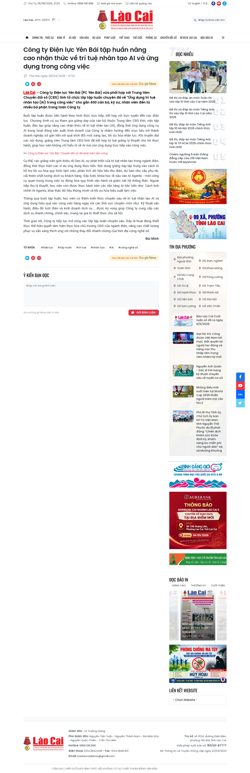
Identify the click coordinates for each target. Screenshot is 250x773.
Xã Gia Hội (207, 299)
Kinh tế (61, 37)
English (196, 3)
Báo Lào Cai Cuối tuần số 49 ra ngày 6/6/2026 (209, 320)
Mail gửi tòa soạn (109, 3)
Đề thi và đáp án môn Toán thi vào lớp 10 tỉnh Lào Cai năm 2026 (192, 100)
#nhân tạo (98, 247)
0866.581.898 (88, 745)
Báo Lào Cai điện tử (125, 20)
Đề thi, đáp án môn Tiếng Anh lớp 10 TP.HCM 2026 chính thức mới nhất (190, 143)
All (223, 37)
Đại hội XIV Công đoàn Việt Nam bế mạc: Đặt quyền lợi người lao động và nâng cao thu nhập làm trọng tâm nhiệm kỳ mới (209, 345)
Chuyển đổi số (168, 37)
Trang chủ (26, 37)
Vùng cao (179, 585)
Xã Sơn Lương (184, 306)
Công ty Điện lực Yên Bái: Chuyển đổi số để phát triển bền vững (67, 153)
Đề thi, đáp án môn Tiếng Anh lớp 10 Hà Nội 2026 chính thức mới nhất (190, 128)
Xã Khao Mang (210, 268)
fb (213, 3)
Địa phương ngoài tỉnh (183, 259)
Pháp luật (110, 37)
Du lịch (96, 37)
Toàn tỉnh (181, 268)
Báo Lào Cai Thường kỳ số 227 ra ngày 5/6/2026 (197, 628)
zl (224, 3)
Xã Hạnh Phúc (184, 292)
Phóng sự (151, 37)
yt (219, 3)
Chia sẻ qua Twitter (27, 84)
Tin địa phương (182, 246)
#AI (111, 247)
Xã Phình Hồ (208, 292)
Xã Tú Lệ (180, 286)
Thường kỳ (198, 585)
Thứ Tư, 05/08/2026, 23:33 (41, 3)
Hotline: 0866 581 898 (78, 3)
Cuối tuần (218, 585)
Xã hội (72, 37)
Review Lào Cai (188, 37)
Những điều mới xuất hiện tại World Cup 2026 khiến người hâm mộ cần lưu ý (209, 395)
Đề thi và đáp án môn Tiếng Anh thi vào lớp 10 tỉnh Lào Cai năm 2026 (191, 113)
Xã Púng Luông (210, 277)
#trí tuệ (81, 247)
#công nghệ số (128, 247)
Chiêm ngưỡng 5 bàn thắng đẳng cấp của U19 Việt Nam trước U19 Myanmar (188, 158)
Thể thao (124, 37)
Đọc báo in (207, 37)
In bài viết (33, 84)
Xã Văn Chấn (209, 306)
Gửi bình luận (145, 312)
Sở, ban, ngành (210, 261)
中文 (205, 3)
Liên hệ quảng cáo (138, 3)
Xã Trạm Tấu (209, 286)
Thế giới (137, 37)
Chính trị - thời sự (43, 37)
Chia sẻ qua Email (39, 84)
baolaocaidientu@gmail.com (96, 756)
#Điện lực (47, 247)
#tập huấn (65, 247)
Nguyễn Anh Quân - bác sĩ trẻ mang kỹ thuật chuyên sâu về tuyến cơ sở (209, 372)
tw (240, 403)
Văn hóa (84, 37)
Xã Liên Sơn (183, 299)
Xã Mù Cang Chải (183, 277)
